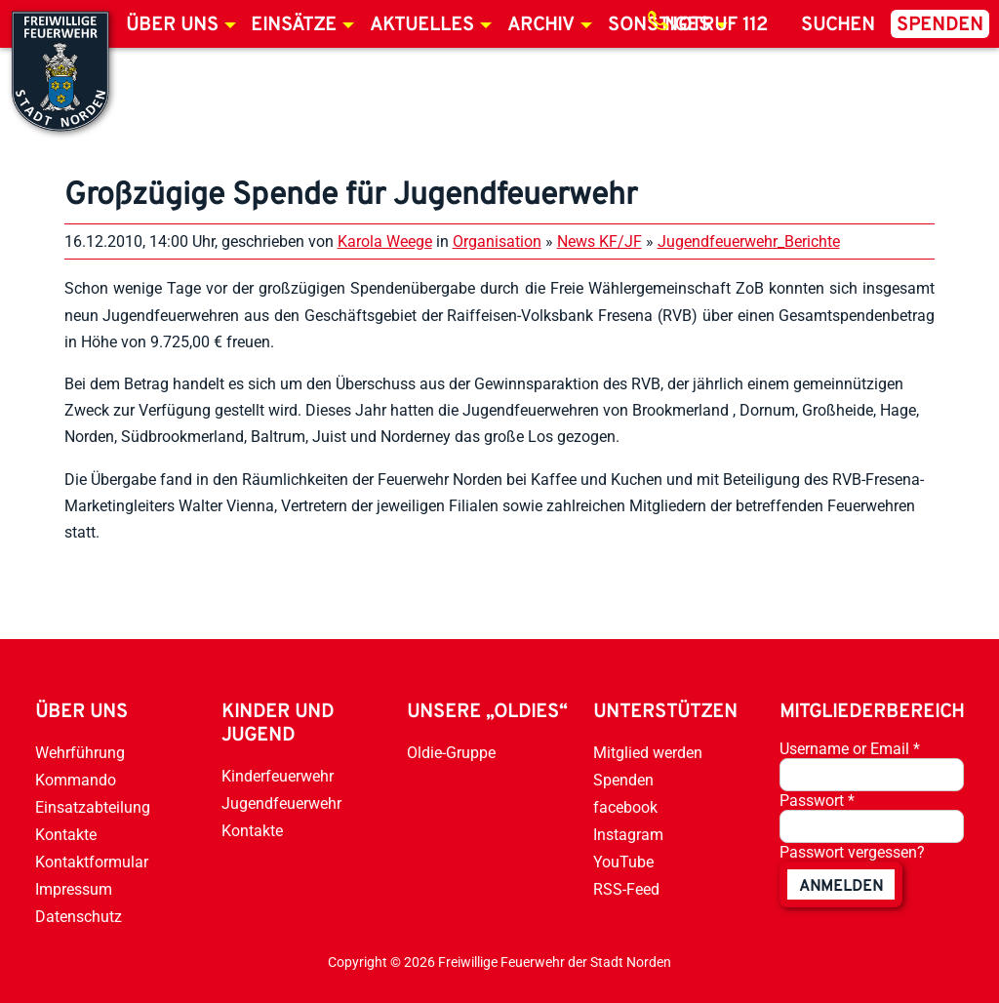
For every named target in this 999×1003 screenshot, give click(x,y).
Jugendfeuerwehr (281, 803)
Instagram (628, 834)
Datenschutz (78, 916)
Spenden (940, 25)
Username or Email (849, 749)
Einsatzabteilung (92, 807)
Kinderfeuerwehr (277, 776)
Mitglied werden (647, 752)
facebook (625, 807)
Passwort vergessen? (852, 852)
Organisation (497, 241)
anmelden (841, 887)
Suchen (838, 25)
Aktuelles (422, 25)
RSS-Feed (626, 889)
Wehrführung (80, 752)
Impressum (73, 889)
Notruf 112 (716, 25)
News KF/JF (599, 241)
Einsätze (294, 25)
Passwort (817, 800)
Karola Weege (385, 241)
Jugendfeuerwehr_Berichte (749, 241)
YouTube (623, 862)
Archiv (541, 25)
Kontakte (66, 834)
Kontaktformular (91, 862)
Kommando (75, 780)
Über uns (172, 25)
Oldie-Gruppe (451, 752)
